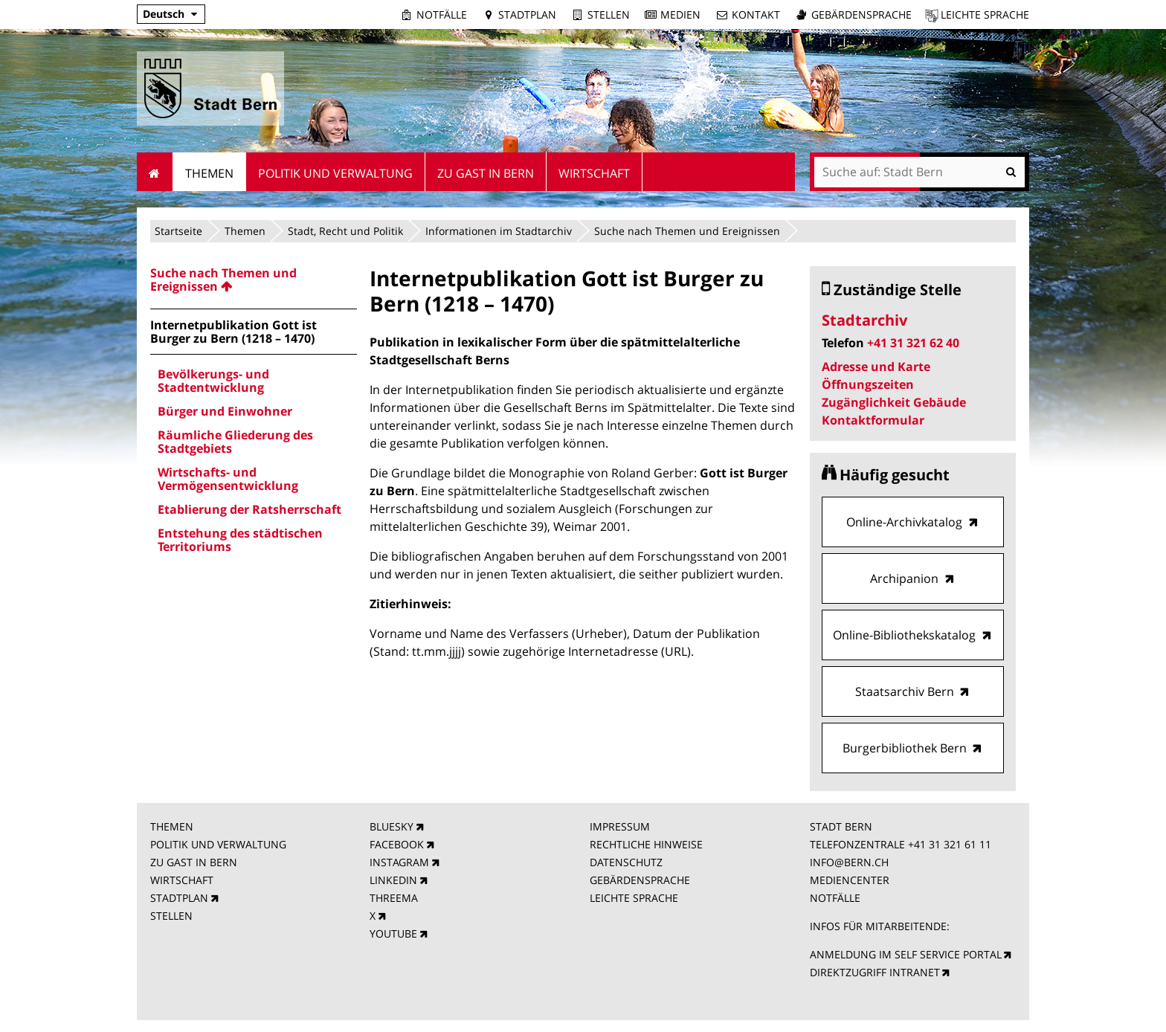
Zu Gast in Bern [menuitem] (485, 173)
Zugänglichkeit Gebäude (894, 402)
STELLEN (171, 916)
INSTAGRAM (399, 862)
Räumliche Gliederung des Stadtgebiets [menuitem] (235, 441)
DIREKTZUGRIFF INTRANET (875, 972)
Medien (680, 14)
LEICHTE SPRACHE (634, 898)
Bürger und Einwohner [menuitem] (225, 411)
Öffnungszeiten (868, 384)
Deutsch (163, 14)
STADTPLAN (179, 898)
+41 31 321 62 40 (913, 343)
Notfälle (441, 14)
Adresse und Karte (876, 366)
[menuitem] (253, 279)
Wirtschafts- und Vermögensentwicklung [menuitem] (228, 478)
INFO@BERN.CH (849, 862)
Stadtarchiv (864, 320)
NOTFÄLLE (835, 898)
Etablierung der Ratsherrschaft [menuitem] (249, 509)
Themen (245, 231)
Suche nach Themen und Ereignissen (687, 231)
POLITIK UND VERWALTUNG (218, 844)
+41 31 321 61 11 (949, 844)
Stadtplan (527, 14)
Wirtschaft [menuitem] (594, 173)
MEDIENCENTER (849, 880)
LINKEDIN (393, 880)
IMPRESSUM (620, 826)
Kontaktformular (873, 420)
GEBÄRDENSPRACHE (640, 880)
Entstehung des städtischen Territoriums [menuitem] (240, 539)
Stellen (608, 14)
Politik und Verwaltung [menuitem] (335, 173)
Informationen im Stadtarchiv (498, 231)
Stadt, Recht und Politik (345, 231)
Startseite (178, 231)
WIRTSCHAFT (181, 880)
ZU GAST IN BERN (193, 862)
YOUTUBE (393, 933)
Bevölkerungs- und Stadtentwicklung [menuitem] (213, 380)
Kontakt (756, 14)
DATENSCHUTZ (626, 862)
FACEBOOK (397, 844)
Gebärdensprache (861, 14)
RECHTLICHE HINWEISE (646, 844)
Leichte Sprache (985, 14)
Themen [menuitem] (209, 173)
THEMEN (171, 826)
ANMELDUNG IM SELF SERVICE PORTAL (906, 954)
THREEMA (394, 898)
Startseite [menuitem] (155, 171)
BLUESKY (391, 826)
